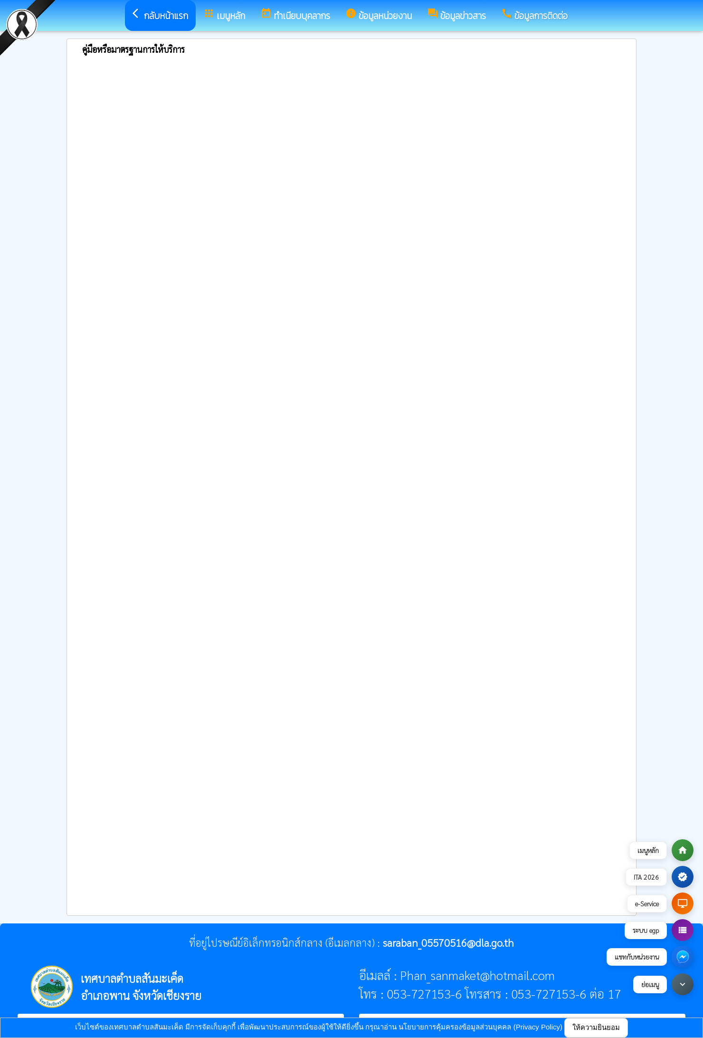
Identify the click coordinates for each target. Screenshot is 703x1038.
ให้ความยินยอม (596, 1027)
